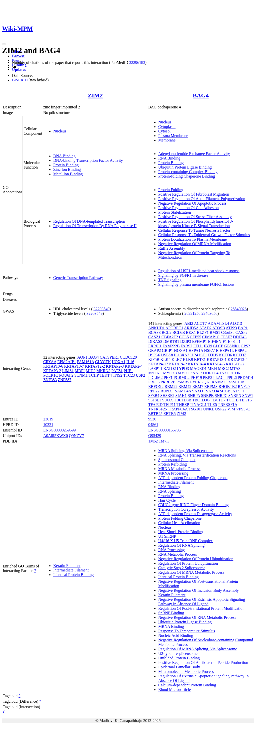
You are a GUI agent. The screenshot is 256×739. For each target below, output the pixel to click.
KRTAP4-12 (158, 364)
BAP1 (243, 328)
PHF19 (196, 377)
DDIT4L (239, 337)
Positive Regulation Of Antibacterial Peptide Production (203, 662)
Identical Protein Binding (73, 574)
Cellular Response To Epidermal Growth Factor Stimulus (204, 235)
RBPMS (211, 386)
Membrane (167, 140)
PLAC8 (219, 377)
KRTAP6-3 (235, 364)
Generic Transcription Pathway (78, 277)
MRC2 (223, 368)
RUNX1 (167, 391)
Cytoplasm (167, 126)
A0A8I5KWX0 (55, 435)
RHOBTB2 (227, 386)
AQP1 (82, 357)
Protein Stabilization (174, 212)
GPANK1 (232, 346)
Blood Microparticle (174, 689)
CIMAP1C (211, 337)
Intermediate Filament (71, 570)
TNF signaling (170, 280)
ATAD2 (205, 328)
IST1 (203, 355)
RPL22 (154, 391)
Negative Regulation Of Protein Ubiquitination (195, 559)
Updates (19, 69)
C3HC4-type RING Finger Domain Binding (193, 505)
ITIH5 (213, 355)
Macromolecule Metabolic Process (186, 671)
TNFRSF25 (157, 409)
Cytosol (164, 131)
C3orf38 (227, 332)
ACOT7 (200, 323)
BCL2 (167, 332)
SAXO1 (198, 391)
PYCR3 (196, 382)
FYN (208, 346)
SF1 (241, 391)
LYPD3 (183, 368)
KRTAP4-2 (178, 364)
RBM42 (185, 386)
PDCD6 (233, 373)
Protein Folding (170, 190)
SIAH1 (180, 395)
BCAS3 (154, 332)
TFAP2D (155, 404)
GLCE (218, 346)
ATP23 (231, 328)
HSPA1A (195, 350)
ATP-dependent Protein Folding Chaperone (193, 478)
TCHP (93, 375)
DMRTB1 (171, 341)
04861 (153, 424)
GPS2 (245, 346)
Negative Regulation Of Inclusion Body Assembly (198, 590)
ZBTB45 (155, 413)
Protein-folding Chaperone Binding (186, 176)
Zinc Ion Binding (67, 169)
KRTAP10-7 (74, 366)
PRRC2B (168, 382)
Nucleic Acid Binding (175, 635)
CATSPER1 (109, 357)
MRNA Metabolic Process (179, 469)
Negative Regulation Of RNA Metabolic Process (197, 617)
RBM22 (171, 386)
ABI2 (188, 323)
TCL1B (232, 400)
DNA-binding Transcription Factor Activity (88, 160)
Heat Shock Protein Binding (180, 532)
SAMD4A (183, 391)
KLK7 (177, 359)
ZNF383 (50, 380)
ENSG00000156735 (164, 430)
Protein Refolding (172, 464)
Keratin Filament (66, 565)
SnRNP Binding (171, 613)
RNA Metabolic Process (177, 554)
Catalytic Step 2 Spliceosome (181, 568)
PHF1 (128, 371)
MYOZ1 (155, 373)
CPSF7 (226, 337)
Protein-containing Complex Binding (188, 172)
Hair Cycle (167, 500)
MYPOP (185, 373)
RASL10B (235, 382)
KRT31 (200, 359)
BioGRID (20, 80)
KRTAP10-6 (53, 366)
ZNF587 (64, 380)
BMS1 (215, 332)
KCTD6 (225, 355)
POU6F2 (66, 375)
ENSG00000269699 (59, 430)
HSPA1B (211, 350)
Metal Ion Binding (68, 174)
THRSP (182, 404)
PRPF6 (154, 382)
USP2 (140, 375)
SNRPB (207, 395)
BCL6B (178, 332)
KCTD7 (239, 355)
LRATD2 (168, 368)
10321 (48, 424)
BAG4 (201, 95)
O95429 (154, 435)
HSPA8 (167, 355)
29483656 (210, 313)
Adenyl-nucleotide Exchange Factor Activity (194, 154)
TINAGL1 (198, 404)
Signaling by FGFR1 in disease (183, 275)
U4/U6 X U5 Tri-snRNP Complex (185, 541)
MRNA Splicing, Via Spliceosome (185, 451)
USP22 (220, 409)
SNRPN (234, 395)
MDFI (80, 371)
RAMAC (219, 382)
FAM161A (85, 362)
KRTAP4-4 (197, 364)
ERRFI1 (155, 346)
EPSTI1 (234, 341)
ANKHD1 (156, 328)
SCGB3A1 (228, 391)
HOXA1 (119, 362)
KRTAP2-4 (134, 366)
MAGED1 (198, 368)
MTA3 (235, 368)
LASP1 (154, 368)
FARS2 (186, 346)
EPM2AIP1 (66, 362)
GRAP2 (154, 350)
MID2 (91, 371)
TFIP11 (170, 404)
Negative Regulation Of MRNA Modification (194, 244)
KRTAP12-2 (95, 366)
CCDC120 (128, 357)
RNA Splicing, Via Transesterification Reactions (197, 455)
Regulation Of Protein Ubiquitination (188, 563)
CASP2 (242, 332)
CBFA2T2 (170, 337)
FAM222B (171, 346)
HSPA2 (240, 350)
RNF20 (244, 386)
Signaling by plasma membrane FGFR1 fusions (196, 284)
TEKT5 (246, 400)
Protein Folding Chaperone (180, 518)
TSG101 (195, 409)
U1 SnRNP (167, 536)
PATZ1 (117, 371)
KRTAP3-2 (52, 371)
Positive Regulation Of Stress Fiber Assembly (195, 217)
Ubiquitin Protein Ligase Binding (185, 167)
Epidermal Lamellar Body (179, 667)
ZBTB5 (170, 413)
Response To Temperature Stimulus (186, 631)
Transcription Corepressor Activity (186, 509)
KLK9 (188, 359)
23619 (48, 419)
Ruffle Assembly (171, 248)
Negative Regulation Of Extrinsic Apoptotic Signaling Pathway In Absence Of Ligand (201, 601)
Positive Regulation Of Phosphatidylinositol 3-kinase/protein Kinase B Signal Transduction (195, 223)
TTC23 (129, 375)
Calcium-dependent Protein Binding (187, 685)
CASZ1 (154, 337)
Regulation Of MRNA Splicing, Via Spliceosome (197, 649)
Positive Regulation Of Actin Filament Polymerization (201, 199)
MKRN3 (103, 371)
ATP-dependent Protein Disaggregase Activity (195, 514)
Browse (18, 56)
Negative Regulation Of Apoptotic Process (192, 203)
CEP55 (195, 337)
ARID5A (191, 328)
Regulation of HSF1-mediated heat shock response (199, 271)
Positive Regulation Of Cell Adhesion (188, 208)
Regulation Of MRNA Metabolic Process (191, 572)
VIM (231, 409)
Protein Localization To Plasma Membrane (192, 239)
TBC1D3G (201, 400)
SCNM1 (81, 375)
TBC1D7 (218, 400)
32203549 (102, 309)
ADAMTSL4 (218, 323)
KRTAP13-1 (217, 359)
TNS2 (117, 375)
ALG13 (236, 323)
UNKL (208, 409)
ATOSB (218, 328)
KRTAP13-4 (238, 359)
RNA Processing (171, 550)
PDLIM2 (155, 377)
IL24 (194, 355)
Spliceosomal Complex (177, 460)
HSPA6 (154, 355)
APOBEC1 (174, 328)
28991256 (192, 313)
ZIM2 (95, 95)
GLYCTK (103, 362)
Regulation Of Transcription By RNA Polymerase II (94, 226)
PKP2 (207, 377)
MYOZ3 (170, 373)
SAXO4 (212, 391)
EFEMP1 (199, 341)
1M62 (153, 441)
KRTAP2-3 (115, 366)
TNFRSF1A (227, 404)
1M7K (164, 441)
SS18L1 (154, 400)
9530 (152, 419)
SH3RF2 (167, 395)
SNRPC (221, 395)
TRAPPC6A (178, 409)
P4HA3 (220, 373)
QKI (207, 382)
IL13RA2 (181, 355)
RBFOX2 (156, 386)
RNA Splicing (169, 491)
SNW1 (247, 395)
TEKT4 (106, 375)
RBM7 (197, 386)
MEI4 (212, 368)
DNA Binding (64, 156)
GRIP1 (167, 350)
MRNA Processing (173, 473)
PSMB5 (182, 382)
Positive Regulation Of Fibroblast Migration (193, 194)
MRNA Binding (171, 626)
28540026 (239, 309)
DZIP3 (185, 341)
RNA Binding (169, 158)
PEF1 (168, 377)
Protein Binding (66, 165)
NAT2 (197, 373)
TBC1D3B (182, 400)
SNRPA (194, 395)
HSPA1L (227, 350)
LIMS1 (68, 371)
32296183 (137, 62)
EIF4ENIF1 (217, 341)
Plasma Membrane (173, 135)
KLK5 (165, 359)
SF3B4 (153, 395)
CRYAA (49, 362)
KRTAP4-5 (216, 364)
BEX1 (191, 332)
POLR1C (50, 375)
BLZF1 (203, 332)
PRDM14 (245, 377)
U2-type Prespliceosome (178, 653)
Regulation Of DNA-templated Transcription (89, 221)
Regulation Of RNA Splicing (181, 545)
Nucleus (59, 131)
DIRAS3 (155, 341)
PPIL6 (231, 377)
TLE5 (212, 404)
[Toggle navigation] (4, 44)
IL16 (130, 362)
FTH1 (198, 346)
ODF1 (208, 373)
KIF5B (153, 359)
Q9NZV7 (76, 435)
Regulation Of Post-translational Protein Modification (201, 608)
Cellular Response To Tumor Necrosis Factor (194, 230)
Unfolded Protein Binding (179, 658)
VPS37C (243, 409)
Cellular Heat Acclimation (179, 523)
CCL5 (184, 337)
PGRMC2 (182, 377)
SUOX (167, 400)
